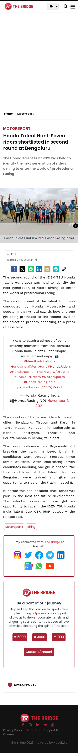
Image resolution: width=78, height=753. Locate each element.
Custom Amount (39, 651)
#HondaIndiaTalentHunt (28, 366)
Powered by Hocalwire (52, 743)
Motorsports (14, 527)
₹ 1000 (58, 637)
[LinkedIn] (39, 269)
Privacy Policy (13, 730)
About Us (33, 730)
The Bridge (52, 542)
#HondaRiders (59, 366)
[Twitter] (22, 269)
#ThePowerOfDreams (52, 372)
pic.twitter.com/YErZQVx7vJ (39, 387)
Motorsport (17, 128)
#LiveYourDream (27, 377)
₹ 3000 (39, 637)
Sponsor (40, 613)
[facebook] (14, 269)
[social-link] (64, 269)
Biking (31, 527)
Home (9, 114)
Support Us (51, 730)
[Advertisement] (39, 64)
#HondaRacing (21, 372)
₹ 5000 (20, 637)
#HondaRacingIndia (39, 382)
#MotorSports (53, 377)
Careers (9, 734)
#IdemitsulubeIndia (39, 361)
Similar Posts (25, 685)
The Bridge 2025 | (23, 743)
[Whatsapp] (31, 269)
